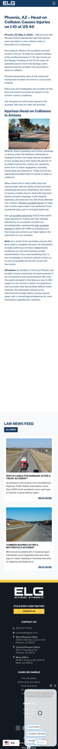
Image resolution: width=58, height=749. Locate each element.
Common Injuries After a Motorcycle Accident (22, 546)
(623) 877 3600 (24, 628)
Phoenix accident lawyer (31, 203)
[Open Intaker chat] (28, 747)
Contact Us (29, 611)
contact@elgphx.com (27, 633)
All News (11, 429)
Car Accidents (29, 678)
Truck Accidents (29, 685)
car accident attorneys (20, 215)
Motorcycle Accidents (29, 682)
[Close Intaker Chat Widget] (55, 686)
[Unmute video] (40, 713)
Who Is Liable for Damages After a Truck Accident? (28, 477)
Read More (45, 498)
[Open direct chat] (51, 686)
